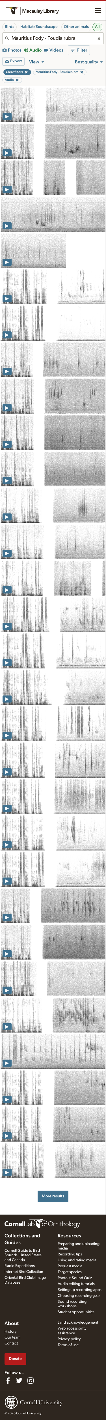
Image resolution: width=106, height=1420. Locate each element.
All (97, 27)
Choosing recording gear (79, 1296)
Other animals (76, 27)
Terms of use (68, 1345)
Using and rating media (77, 1260)
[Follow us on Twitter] (19, 1380)
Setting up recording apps (79, 1290)
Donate (15, 1359)
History (11, 1331)
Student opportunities (76, 1312)
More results (53, 1196)
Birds (9, 27)
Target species (70, 1272)
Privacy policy (69, 1339)
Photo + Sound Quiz (75, 1278)
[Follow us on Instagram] (30, 1380)
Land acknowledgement (78, 1322)
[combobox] (53, 38)
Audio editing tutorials (76, 1284)
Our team (12, 1337)
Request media (70, 1266)
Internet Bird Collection (24, 1272)
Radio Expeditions (20, 1266)
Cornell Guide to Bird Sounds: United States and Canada (23, 1255)
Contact (11, 1343)
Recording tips (70, 1254)
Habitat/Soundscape (39, 27)
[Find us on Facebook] (8, 1380)
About (12, 1323)
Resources (69, 1236)
